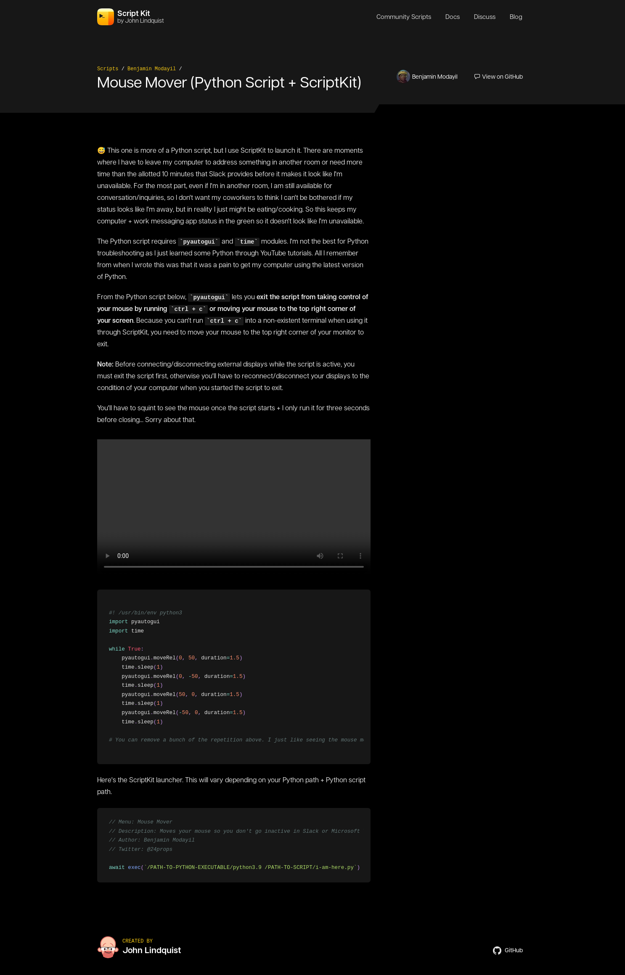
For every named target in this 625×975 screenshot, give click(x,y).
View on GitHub (498, 76)
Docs (452, 17)
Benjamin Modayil (151, 69)
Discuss (484, 17)
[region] (234, 677)
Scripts (107, 69)
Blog (516, 17)
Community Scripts (403, 17)
